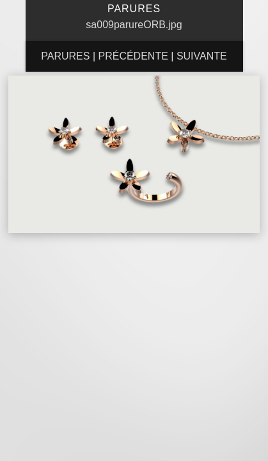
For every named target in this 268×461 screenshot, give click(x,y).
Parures (65, 56)
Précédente (133, 56)
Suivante (202, 56)
